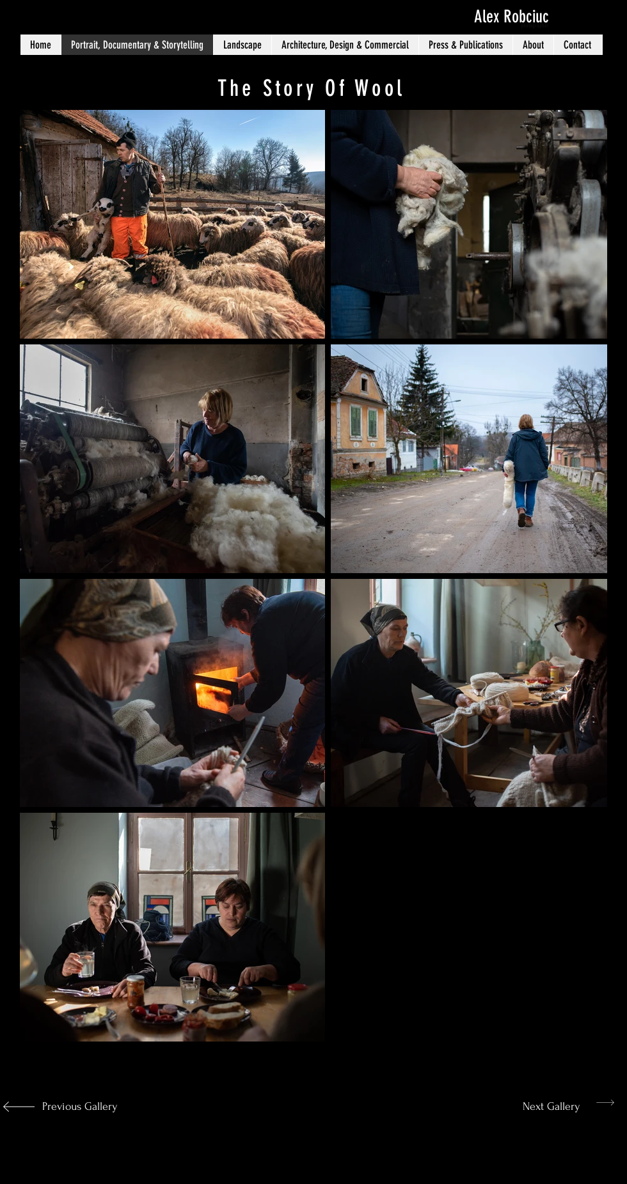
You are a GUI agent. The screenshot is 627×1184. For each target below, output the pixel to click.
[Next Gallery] (540, 1106)
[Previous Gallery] (78, 1106)
